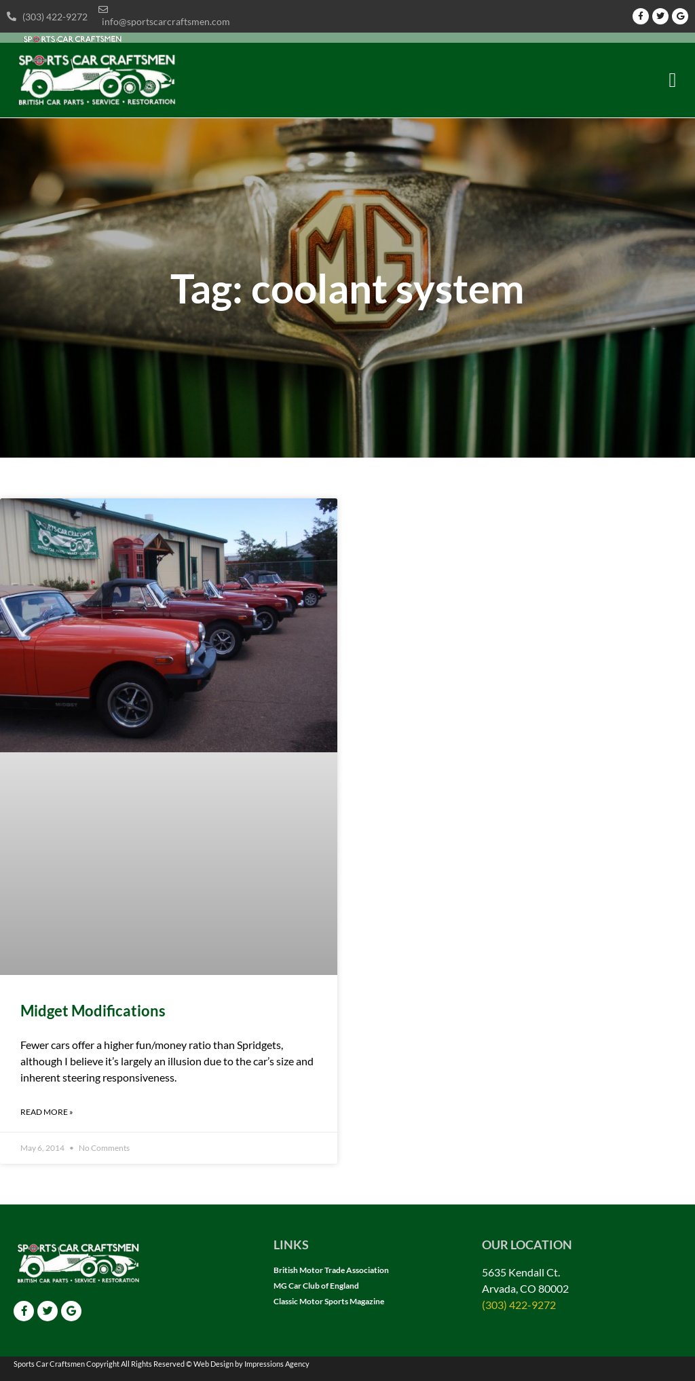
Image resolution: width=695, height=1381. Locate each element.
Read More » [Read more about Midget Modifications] (46, 1112)
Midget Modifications (93, 1010)
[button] (672, 80)
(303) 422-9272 (519, 1304)
